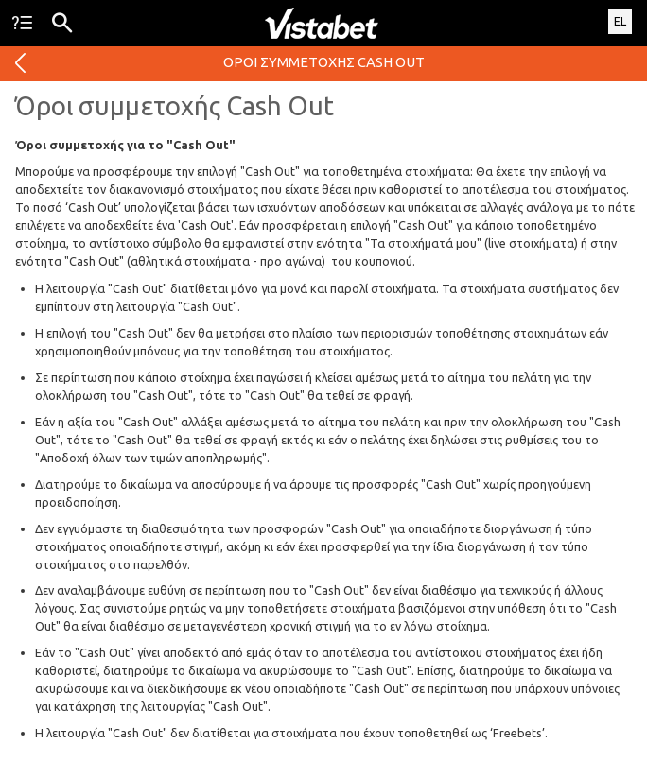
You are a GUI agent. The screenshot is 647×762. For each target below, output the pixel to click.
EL (620, 20)
